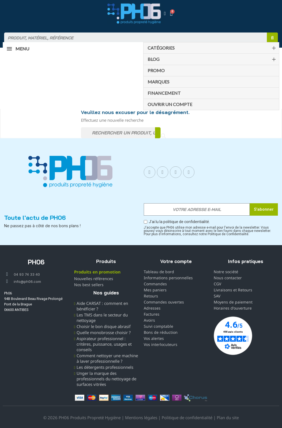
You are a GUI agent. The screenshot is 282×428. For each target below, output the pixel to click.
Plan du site (228, 417)
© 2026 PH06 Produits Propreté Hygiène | (84, 417)
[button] (172, 13)
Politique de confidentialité (187, 417)
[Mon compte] (165, 13)
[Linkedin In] (175, 172)
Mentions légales (141, 417)
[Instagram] (163, 172)
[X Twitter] (189, 172)
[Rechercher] (121, 132)
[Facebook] (149, 172)
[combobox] (133, 38)
